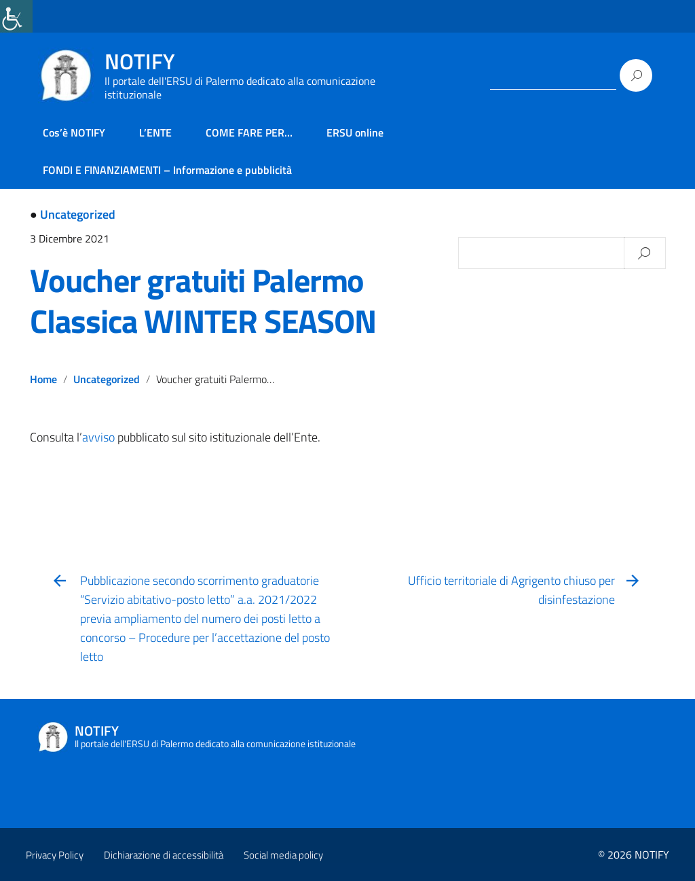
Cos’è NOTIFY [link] (74, 132)
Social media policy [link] (283, 855)
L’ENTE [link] (155, 132)
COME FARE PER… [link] (249, 132)
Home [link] (43, 379)
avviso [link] (98, 437)
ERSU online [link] (354, 132)
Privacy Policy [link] (54, 855)
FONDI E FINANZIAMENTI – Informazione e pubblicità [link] (167, 170)
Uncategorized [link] (77, 214)
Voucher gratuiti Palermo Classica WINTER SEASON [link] (203, 300)
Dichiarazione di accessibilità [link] (163, 855)
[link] (16, 16)
